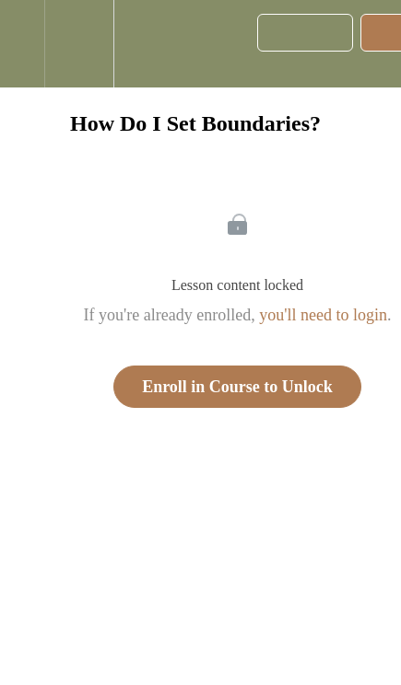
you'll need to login (323, 315)
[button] (22, 43)
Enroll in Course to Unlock (237, 386)
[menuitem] (78, 43)
